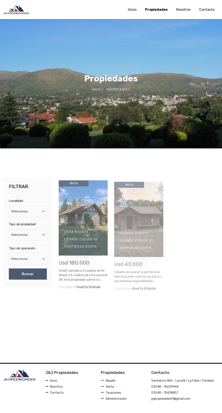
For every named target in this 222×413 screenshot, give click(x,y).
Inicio (132, 10)
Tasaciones (111, 393)
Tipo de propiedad (22, 227)
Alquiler (108, 381)
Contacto (206, 10)
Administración (114, 399)
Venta (107, 387)
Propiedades (156, 10)
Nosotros (183, 10)
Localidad (16, 204)
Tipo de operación (22, 252)
